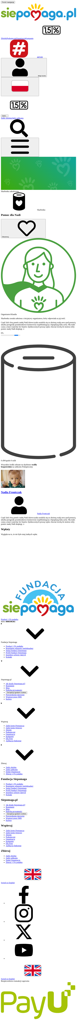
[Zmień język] (20, 86)
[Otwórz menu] (20, 147)
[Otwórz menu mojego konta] (24, 67)
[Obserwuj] (23, 228)
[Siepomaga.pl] (38, 20)
